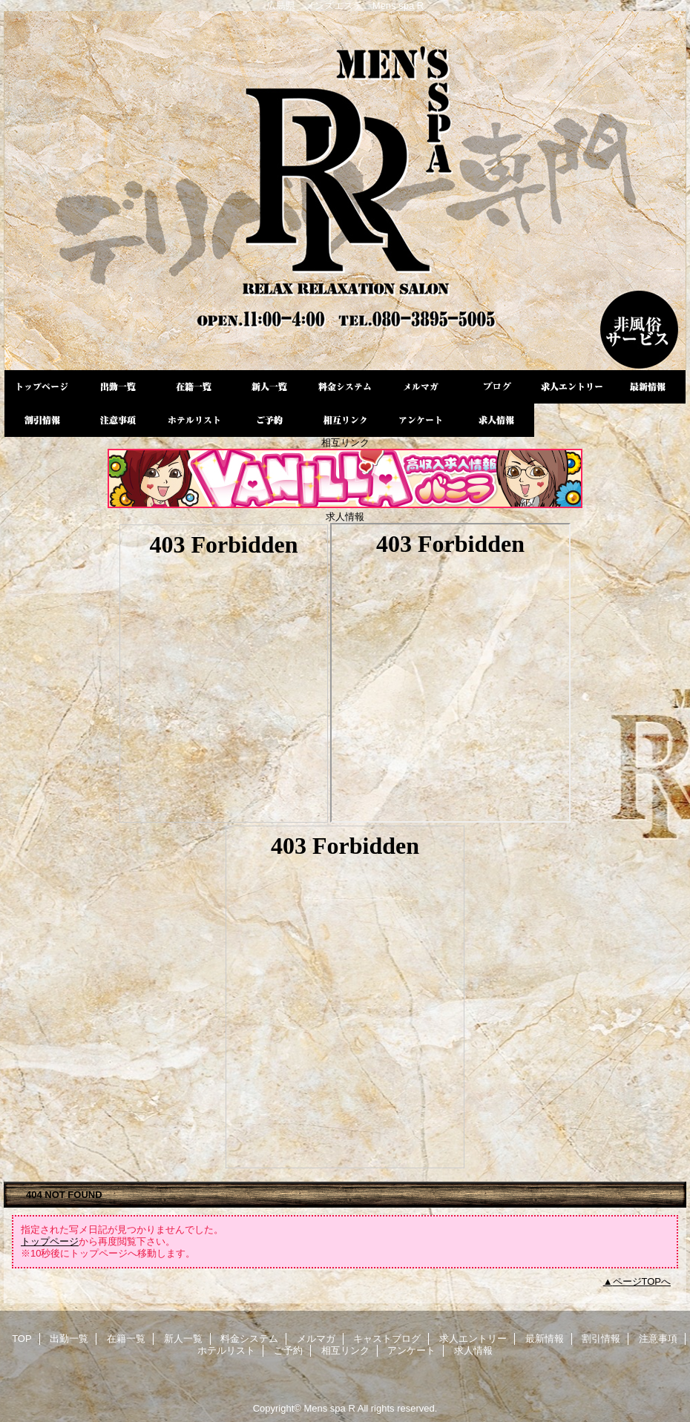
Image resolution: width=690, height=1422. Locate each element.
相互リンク (345, 420)
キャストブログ (496, 387)
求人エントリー (572, 387)
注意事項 (118, 420)
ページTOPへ (642, 1281)
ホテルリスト (193, 420)
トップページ (50, 1241)
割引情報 (42, 420)
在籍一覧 (193, 387)
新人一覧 (269, 387)
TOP (42, 387)
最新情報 (648, 387)
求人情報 (496, 420)
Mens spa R (345, 190)
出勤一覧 (118, 387)
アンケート (421, 420)
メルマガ (421, 387)
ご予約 (269, 420)
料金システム (345, 387)
